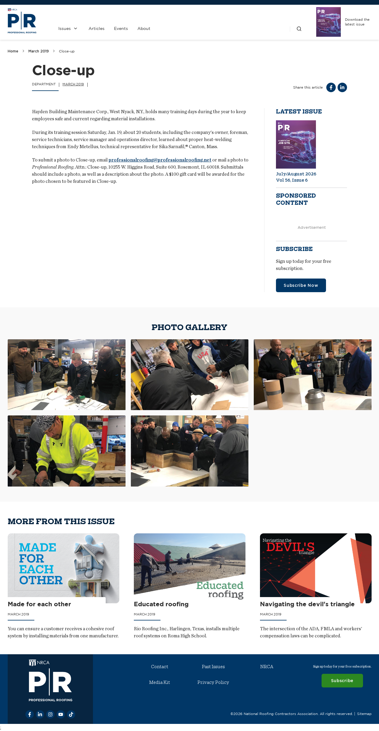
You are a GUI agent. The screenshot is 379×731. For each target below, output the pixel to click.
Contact (159, 666)
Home (13, 51)
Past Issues (213, 666)
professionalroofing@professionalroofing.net (160, 160)
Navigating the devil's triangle (307, 603)
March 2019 (38, 51)
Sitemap (364, 714)
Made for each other (39, 603)
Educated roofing (161, 603)
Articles (96, 28)
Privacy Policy (213, 682)
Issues (64, 28)
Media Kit (159, 682)
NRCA (266, 666)
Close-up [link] (67, 51)
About (143, 28)
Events (121, 28)
